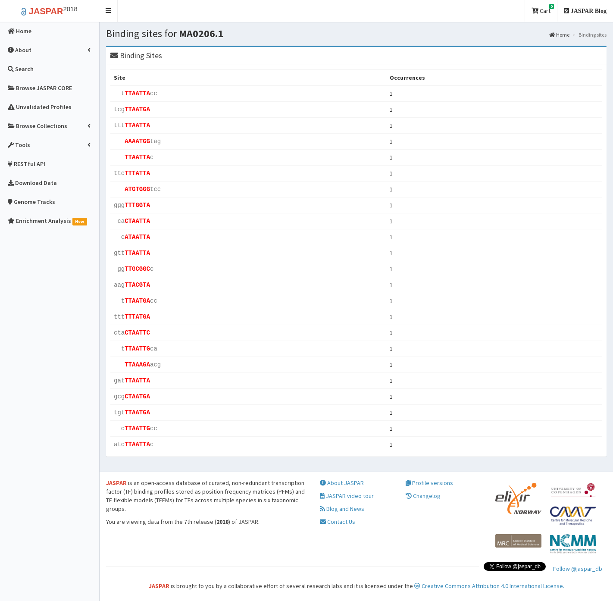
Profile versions (429, 483)
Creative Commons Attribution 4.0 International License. (489, 586)
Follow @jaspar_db (577, 569)
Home (559, 34)
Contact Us (337, 522)
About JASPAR (342, 483)
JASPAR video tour (347, 496)
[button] (108, 11)
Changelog (423, 496)
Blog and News (342, 509)
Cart (543, 9)
